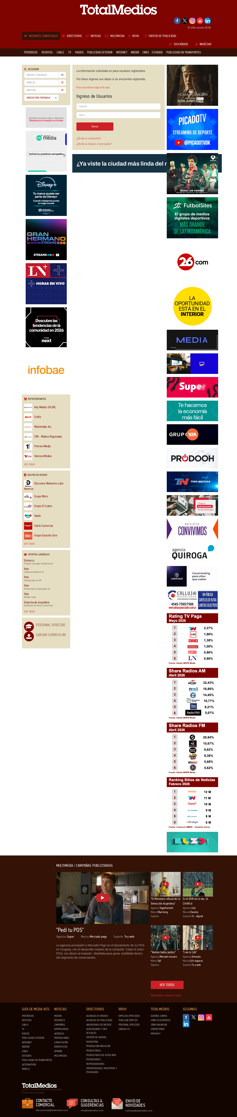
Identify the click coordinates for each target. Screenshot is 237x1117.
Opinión (58, 1051)
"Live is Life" (190, 952)
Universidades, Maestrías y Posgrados (101, 1070)
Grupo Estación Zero (40, 535)
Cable (25, 1024)
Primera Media (37, 446)
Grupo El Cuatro (38, 506)
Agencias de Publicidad (99, 1020)
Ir (62, 75)
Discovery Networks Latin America (44, 485)
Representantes (95, 1064)
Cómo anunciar (159, 1024)
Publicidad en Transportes (37, 1060)
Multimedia (60, 1055)
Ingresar (203, 44)
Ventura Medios (38, 456)
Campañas (59, 1024)
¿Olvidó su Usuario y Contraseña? (94, 144)
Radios (25, 1033)
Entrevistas (60, 1046)
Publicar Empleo (127, 1020)
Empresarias (61, 1029)
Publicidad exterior (33, 1038)
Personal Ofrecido (50, 625)
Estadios (26, 1055)
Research (59, 1020)
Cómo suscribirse (160, 1020)
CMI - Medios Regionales (43, 437)
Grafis (32, 417)
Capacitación (61, 1042)
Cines (25, 1051)
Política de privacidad (33, 1092)
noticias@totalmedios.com (138, 1110)
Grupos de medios (96, 1037)
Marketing (92, 1041)
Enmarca (29, 560)
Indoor (26, 1046)
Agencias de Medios (97, 1016)
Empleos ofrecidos (129, 1016)
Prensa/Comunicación (98, 1046)
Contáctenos (158, 1029)
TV (23, 1029)
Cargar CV (124, 1029)
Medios (58, 1016)
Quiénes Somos (159, 1016)
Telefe (32, 516)
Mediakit (155, 1033)
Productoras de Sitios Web (101, 1055)
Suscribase (178, 44)
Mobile (26, 1069)
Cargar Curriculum (51, 635)
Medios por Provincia (42, 97)
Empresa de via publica (36, 602)
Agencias (59, 1033)
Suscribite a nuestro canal (166, 995)
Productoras (93, 1050)
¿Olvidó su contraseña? (88, 138)
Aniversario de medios (98, 1024)
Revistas (26, 1020)
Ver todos (29, 464)
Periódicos (28, 1016)
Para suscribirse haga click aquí (92, 87)
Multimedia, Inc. (38, 427)
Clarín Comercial (38, 526)
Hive (26, 569)
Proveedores (93, 1059)
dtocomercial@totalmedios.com (51, 1110)
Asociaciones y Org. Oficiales (97, 1031)
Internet (27, 1042)
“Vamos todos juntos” (163, 952)
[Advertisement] (38, 925)
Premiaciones (61, 1038)
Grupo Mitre (36, 496)
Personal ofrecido (128, 1024)
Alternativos (29, 1064)
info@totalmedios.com (92, 1110)
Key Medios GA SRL (40, 407)
